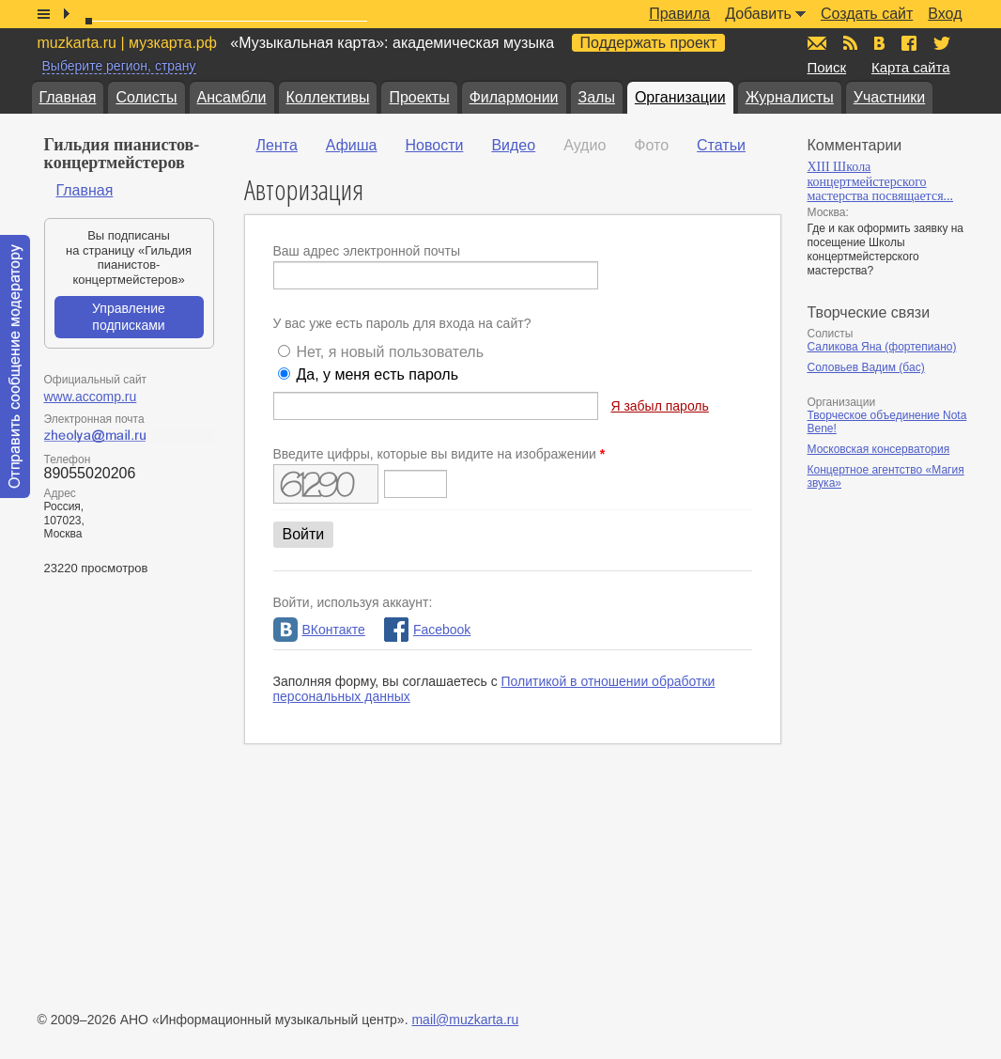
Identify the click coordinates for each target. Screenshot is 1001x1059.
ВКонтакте (319, 629)
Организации (680, 97)
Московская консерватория (879, 449)
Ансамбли (232, 97)
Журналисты (790, 97)
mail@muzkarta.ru (464, 1019)
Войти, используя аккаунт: (353, 602)
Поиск (827, 67)
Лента (277, 145)
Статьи (721, 145)
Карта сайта (910, 67)
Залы (596, 97)
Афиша (351, 145)
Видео (513, 145)
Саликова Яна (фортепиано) (882, 346)
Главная (68, 97)
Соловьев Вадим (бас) (866, 367)
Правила (679, 14)
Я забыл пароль (659, 405)
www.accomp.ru (90, 396)
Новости (434, 145)
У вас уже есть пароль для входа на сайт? (402, 323)
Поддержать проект (648, 43)
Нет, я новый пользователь (390, 352)
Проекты (419, 97)
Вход (945, 14)
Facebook (427, 629)
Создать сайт (867, 14)
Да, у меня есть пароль (377, 374)
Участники (889, 97)
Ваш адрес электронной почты (367, 250)
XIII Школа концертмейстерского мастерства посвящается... (881, 181)
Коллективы (328, 97)
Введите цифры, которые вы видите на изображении (439, 453)
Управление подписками (128, 317)
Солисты (146, 97)
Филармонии (514, 97)
